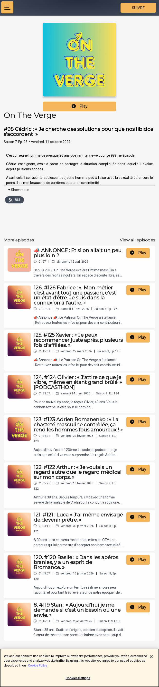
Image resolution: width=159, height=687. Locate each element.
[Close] (151, 659)
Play (80, 106)
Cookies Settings (77, 681)
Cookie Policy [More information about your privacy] (37, 668)
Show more (18, 190)
